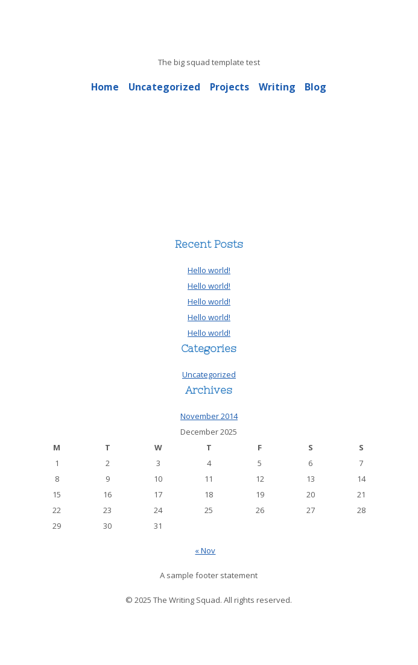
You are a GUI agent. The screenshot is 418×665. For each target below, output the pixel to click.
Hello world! (209, 270)
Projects (229, 86)
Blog (315, 86)
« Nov (205, 550)
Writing (277, 86)
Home (105, 86)
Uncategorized (164, 86)
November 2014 (209, 416)
